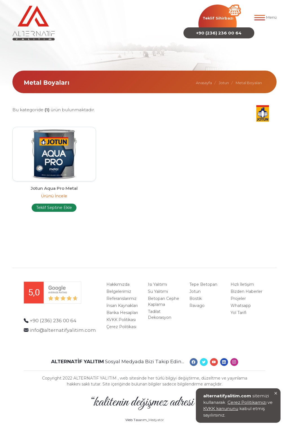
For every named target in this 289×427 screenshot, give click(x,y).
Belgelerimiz (118, 285)
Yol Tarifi (238, 307)
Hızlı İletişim (242, 278)
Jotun (195, 285)
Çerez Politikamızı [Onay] (246, 403)
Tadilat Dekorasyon (159, 308)
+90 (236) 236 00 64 (219, 32)
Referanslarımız (121, 292)
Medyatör (156, 411)
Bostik (195, 292)
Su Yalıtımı (158, 285)
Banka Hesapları (122, 307)
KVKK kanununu (220, 409)
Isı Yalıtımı (157, 278)
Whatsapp (241, 299)
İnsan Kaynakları (122, 299)
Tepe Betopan (203, 278)
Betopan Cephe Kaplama (163, 295)
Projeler (238, 292)
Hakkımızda (118, 278)
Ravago (197, 299)
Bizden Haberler (246, 285)
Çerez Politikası (121, 321)
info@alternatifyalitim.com (63, 324)
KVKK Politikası (121, 314)
